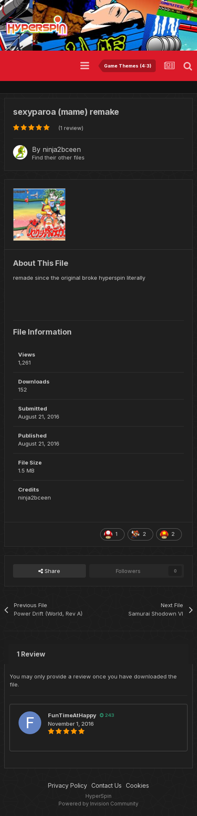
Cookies (137, 785)
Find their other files (58, 157)
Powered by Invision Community (98, 803)
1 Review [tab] (31, 654)
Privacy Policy (67, 785)
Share (49, 571)
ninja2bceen (62, 149)
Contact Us (106, 785)
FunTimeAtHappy (72, 715)
